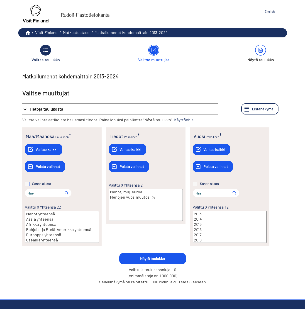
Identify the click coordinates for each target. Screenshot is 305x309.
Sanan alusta (41, 184)
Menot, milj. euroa (146, 192)
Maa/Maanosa (40, 136)
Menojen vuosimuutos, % (146, 197)
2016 (229, 229)
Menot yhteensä (62, 214)
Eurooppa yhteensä (62, 234)
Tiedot (116, 136)
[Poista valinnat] (45, 166)
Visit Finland (46, 32)
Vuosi (199, 136)
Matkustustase (76, 32)
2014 (229, 219)
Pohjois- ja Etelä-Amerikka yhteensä (62, 229)
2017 (229, 234)
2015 (229, 224)
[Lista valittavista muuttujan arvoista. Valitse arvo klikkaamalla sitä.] (62, 227)
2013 (229, 214)
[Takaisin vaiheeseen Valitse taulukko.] (45, 53)
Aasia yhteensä (62, 219)
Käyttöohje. (184, 119)
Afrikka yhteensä (62, 224)
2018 (229, 240)
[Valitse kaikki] (43, 149)
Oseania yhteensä (62, 240)
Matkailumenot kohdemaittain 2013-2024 (131, 32)
